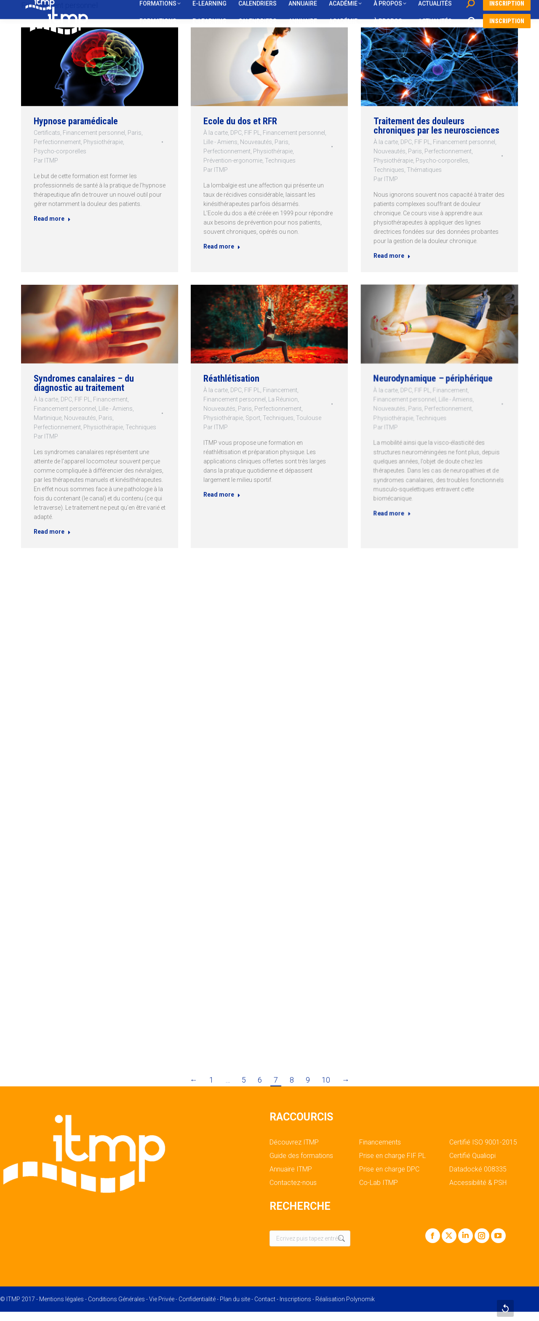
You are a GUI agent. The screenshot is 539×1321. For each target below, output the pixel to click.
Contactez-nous (293, 1182)
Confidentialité (197, 1299)
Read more (50, 221)
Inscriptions (295, 1299)
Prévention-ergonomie (232, 160)
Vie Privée (161, 1299)
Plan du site (235, 1299)
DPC (236, 132)
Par (43, 160)
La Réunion (277, 406)
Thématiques (426, 166)
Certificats (45, 132)
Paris (136, 132)
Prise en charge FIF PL (392, 1156)
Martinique (63, 417)
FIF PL (252, 132)
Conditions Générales (116, 1299)
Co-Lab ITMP (378, 1182)
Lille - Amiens (220, 142)
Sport (260, 417)
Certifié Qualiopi (472, 1156)
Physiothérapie (103, 141)
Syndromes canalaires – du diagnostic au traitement (88, 392)
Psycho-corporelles (58, 151)
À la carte (215, 132)
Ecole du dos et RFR (240, 121)
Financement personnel (93, 132)
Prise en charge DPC (389, 1169)
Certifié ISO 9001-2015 (483, 1142)
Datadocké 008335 (478, 1169)
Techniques (280, 160)
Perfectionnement (55, 141)
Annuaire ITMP (291, 1169)
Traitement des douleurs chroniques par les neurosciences (437, 129)
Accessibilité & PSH (478, 1182)
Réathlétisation (248, 394)
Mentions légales (61, 1299)
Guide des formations (301, 1156)
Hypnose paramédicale (75, 119)
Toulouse (292, 417)
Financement (107, 404)
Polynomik (360, 1299)
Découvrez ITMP (294, 1142)
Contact (264, 1299)
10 (326, 1079)
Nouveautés (256, 142)
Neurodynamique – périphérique (436, 398)
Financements (380, 1142)
